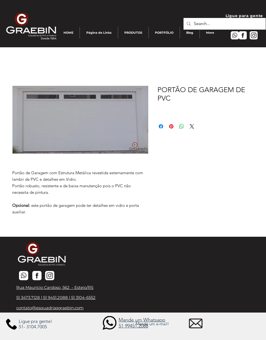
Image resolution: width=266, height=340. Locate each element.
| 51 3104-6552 (82, 297)
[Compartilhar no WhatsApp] (181, 126)
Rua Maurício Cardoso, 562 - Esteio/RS (54, 287)
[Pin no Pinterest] (171, 126)
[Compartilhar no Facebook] (161, 126)
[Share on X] (192, 126)
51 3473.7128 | (29, 297)
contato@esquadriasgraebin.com (50, 307)
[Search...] (224, 24)
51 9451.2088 (56, 297)
